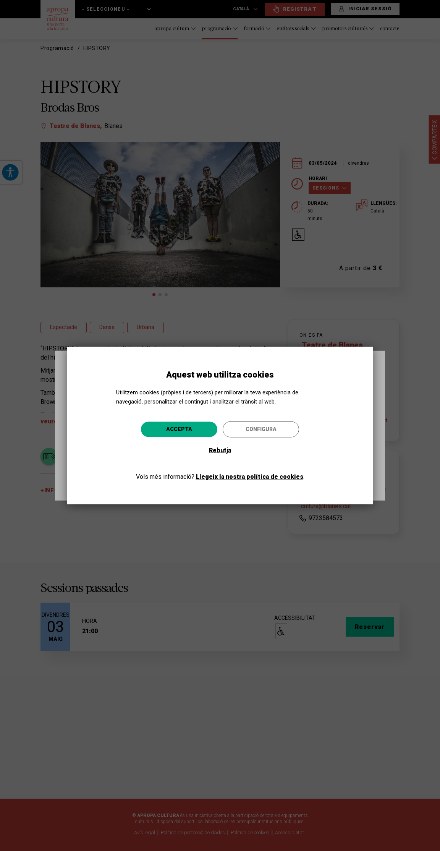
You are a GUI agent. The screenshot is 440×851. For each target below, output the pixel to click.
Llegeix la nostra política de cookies (249, 476)
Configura (261, 429)
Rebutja (220, 450)
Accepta (179, 429)
